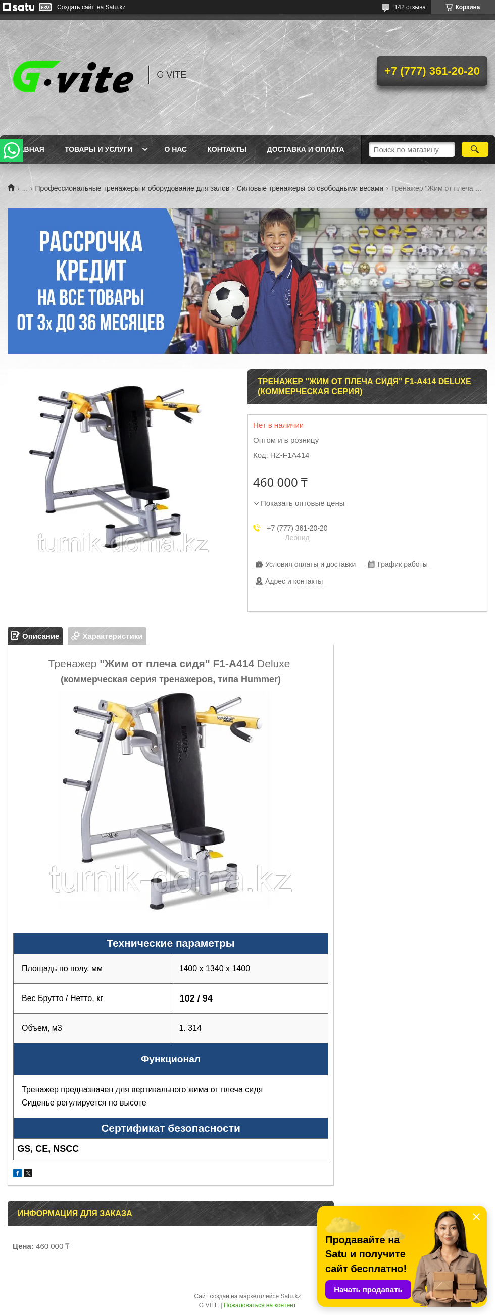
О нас (175, 149)
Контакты (226, 149)
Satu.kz (290, 1296)
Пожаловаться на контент (260, 1305)
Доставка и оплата (305, 149)
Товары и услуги (99, 149)
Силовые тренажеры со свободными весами (310, 188)
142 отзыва (410, 7)
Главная (27, 149)
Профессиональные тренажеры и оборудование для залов (132, 188)
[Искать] (475, 149)
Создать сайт (75, 7)
